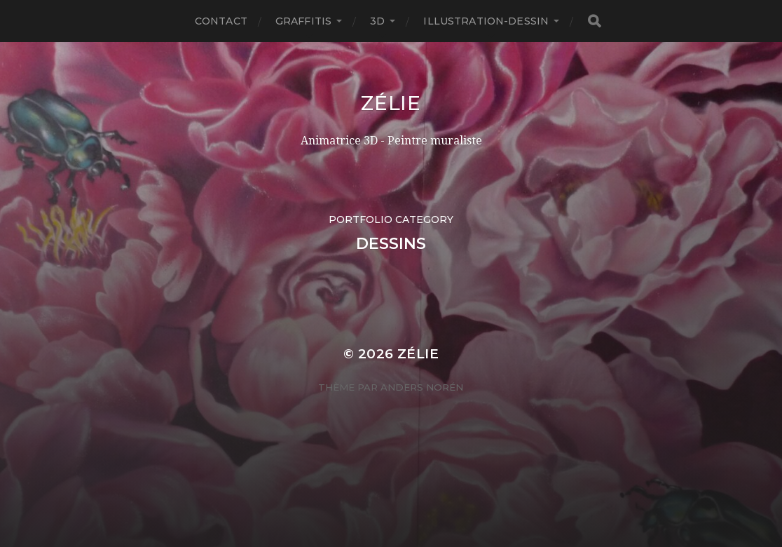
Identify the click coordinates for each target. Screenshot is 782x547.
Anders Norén (421, 387)
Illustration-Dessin (486, 21)
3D (377, 21)
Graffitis (303, 21)
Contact (221, 21)
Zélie (391, 103)
